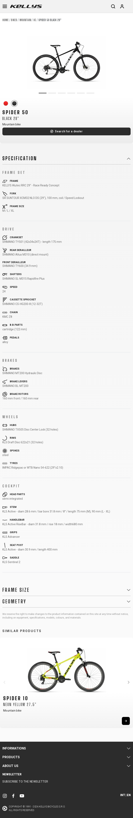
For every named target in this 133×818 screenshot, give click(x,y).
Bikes (14, 20)
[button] (4, 682)
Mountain (25, 20)
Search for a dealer (69, 131)
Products (11, 757)
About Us (10, 766)
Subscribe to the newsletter (25, 781)
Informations (14, 748)
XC (34, 20)
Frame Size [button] (16, 590)
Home (5, 20)
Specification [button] (19, 158)
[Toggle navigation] (4, 6)
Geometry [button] (14, 601)
